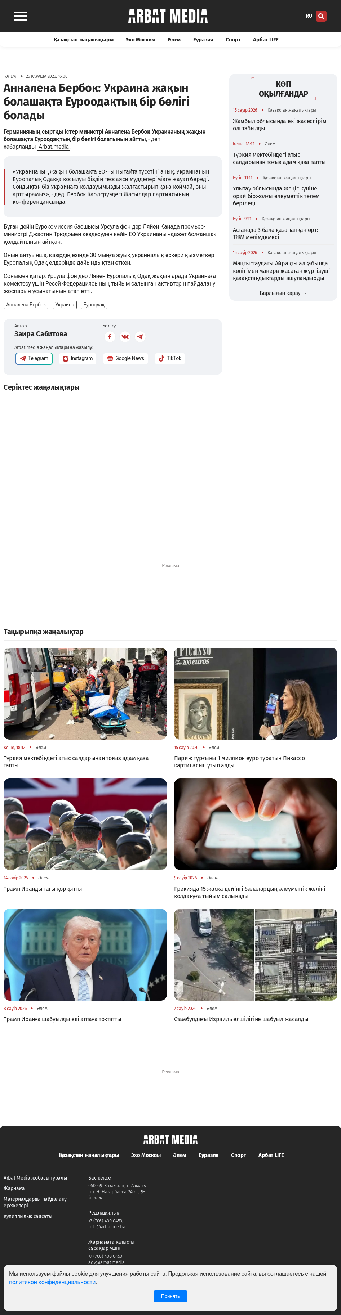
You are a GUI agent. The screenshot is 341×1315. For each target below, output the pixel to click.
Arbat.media (54, 146)
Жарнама (14, 1188)
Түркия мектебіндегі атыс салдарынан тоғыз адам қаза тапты (279, 158)
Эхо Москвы (140, 39)
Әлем (174, 39)
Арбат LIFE (265, 39)
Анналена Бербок (26, 305)
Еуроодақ (94, 305)
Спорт (233, 39)
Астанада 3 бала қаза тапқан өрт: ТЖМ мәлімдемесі (275, 233)
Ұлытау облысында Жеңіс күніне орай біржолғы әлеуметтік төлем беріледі (276, 196)
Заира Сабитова (40, 333)
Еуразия (203, 39)
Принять (170, 1296)
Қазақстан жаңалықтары (84, 39)
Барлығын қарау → (283, 293)
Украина (64, 305)
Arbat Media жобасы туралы (35, 1178)
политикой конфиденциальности (52, 1282)
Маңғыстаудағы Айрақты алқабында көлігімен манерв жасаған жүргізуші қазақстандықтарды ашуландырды (281, 271)
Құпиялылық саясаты (28, 1216)
